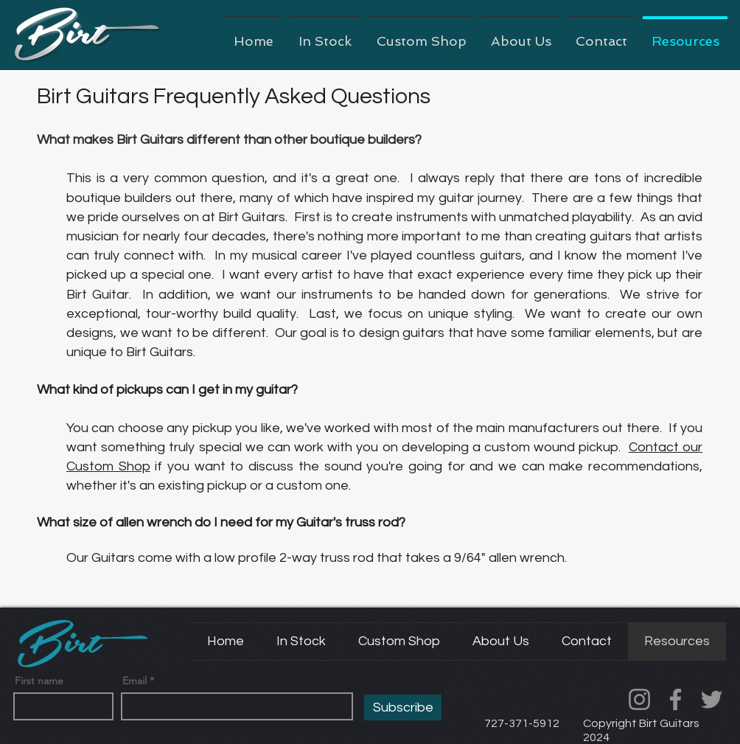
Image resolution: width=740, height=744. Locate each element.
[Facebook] (675, 699)
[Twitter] (711, 699)
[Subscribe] (402, 707)
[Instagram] (639, 699)
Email (134, 680)
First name (39, 680)
